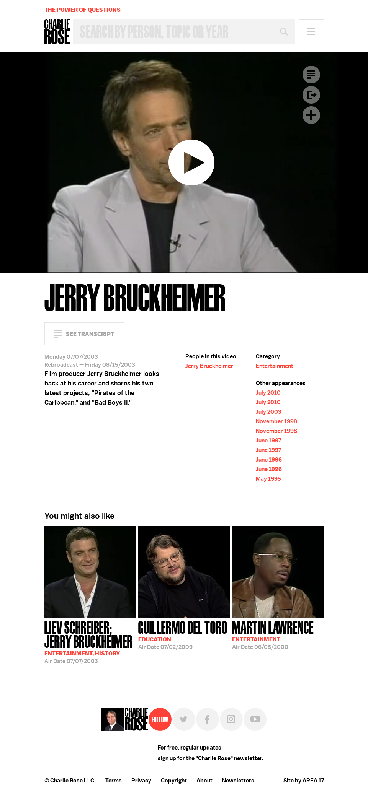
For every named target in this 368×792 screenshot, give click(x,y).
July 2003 (268, 412)
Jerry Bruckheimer (209, 366)
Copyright (174, 780)
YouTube (255, 719)
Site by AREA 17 (303, 780)
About (204, 780)
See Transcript (90, 334)
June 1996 (269, 459)
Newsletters (238, 780)
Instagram (231, 719)
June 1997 (268, 440)
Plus (311, 115)
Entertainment (274, 366)
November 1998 (276, 421)
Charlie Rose (57, 31)
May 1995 (268, 479)
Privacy (141, 780)
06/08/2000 (273, 634)
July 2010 (268, 393)
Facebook (207, 719)
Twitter (183, 719)
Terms (113, 780)
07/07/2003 (90, 641)
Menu (311, 31)
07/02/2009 (182, 634)
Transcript (311, 74)
